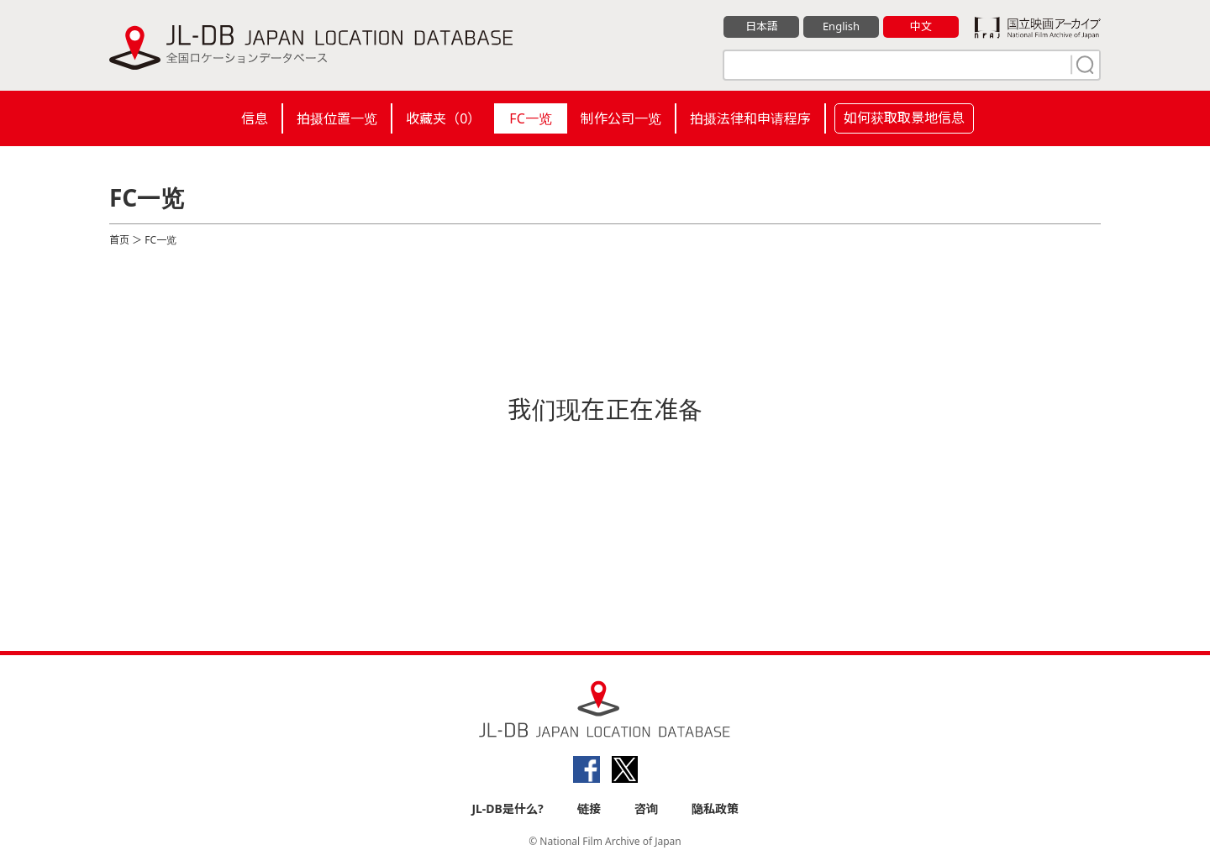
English (841, 26)
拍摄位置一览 (337, 118)
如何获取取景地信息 (904, 117)
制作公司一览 (621, 118)
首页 (119, 240)
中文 (921, 26)
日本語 (761, 26)
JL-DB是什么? (507, 808)
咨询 (646, 808)
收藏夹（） (443, 118)
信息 (254, 118)
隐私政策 (715, 808)
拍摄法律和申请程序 (750, 118)
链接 (589, 808)
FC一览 (530, 118)
